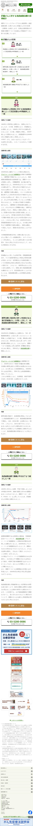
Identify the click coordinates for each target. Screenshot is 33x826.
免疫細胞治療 (25, 348)
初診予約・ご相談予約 (5, 798)
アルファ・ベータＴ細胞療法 (10, 174)
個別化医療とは (16, 768)
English (3, 812)
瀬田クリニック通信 (5, 807)
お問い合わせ (3, 794)
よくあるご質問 (4, 800)
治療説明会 (3, 797)
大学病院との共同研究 (5, 802)
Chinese (3, 813)
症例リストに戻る (16, 281)
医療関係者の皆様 (4, 803)
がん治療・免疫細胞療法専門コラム (7, 808)
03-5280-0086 (25, 4)
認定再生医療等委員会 (5, 804)
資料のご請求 (3, 796)
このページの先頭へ (16, 720)
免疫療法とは (16, 774)
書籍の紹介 (3, 806)
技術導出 (3, 809)
